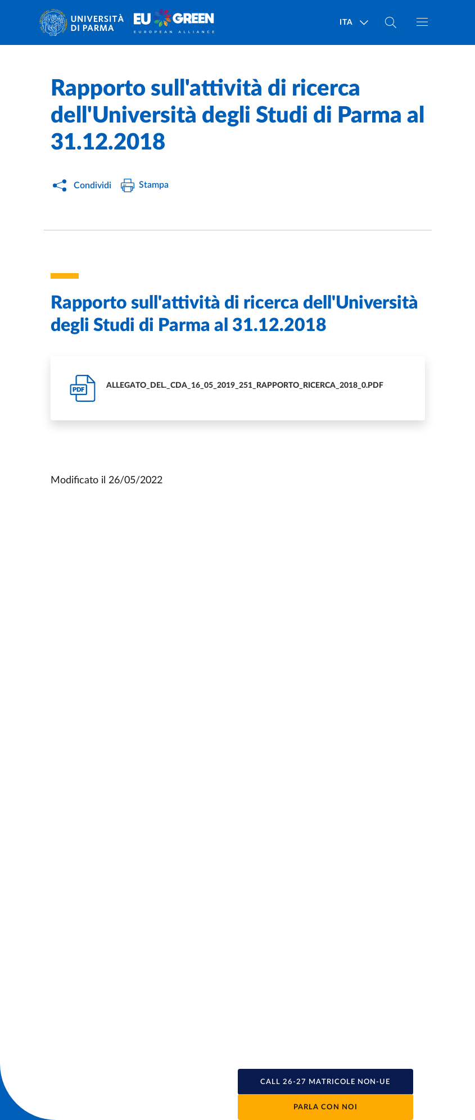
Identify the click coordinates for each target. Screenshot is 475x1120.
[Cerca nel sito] (390, 22)
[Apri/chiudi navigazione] (422, 22)
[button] (325, 1082)
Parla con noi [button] (325, 1107)
